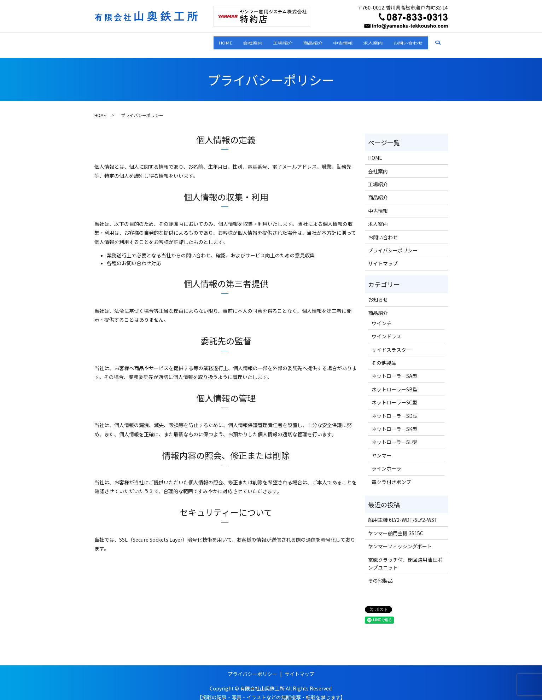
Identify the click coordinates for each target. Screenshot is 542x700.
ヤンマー (381, 448)
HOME (164, 41)
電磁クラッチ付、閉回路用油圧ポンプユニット (405, 556)
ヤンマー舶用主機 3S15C (395, 526)
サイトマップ (383, 256)
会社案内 (200, 41)
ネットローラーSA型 (394, 369)
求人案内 (359, 41)
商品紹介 (280, 41)
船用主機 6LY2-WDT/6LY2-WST (403, 513)
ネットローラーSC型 (394, 395)
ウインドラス (386, 329)
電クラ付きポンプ (391, 474)
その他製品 (384, 356)
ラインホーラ (386, 461)
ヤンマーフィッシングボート (400, 539)
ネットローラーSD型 (395, 408)
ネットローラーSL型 (394, 435)
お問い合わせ (403, 41)
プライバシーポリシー (393, 243)
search (443, 41)
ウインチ (381, 316)
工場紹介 (240, 41)
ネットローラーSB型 (395, 382)
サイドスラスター (391, 342)
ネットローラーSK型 (394, 422)
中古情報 (319, 41)
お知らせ (378, 292)
